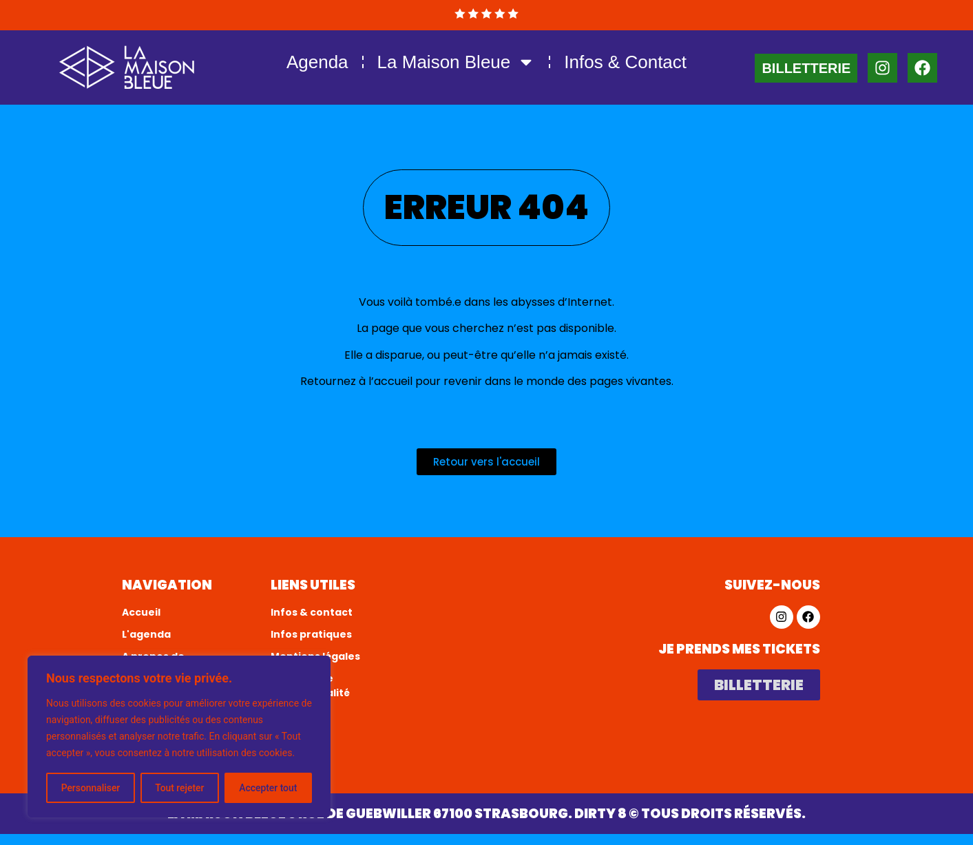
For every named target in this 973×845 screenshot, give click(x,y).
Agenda (317, 62)
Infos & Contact (625, 62)
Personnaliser (90, 787)
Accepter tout (268, 787)
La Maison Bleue (456, 62)
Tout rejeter (180, 787)
